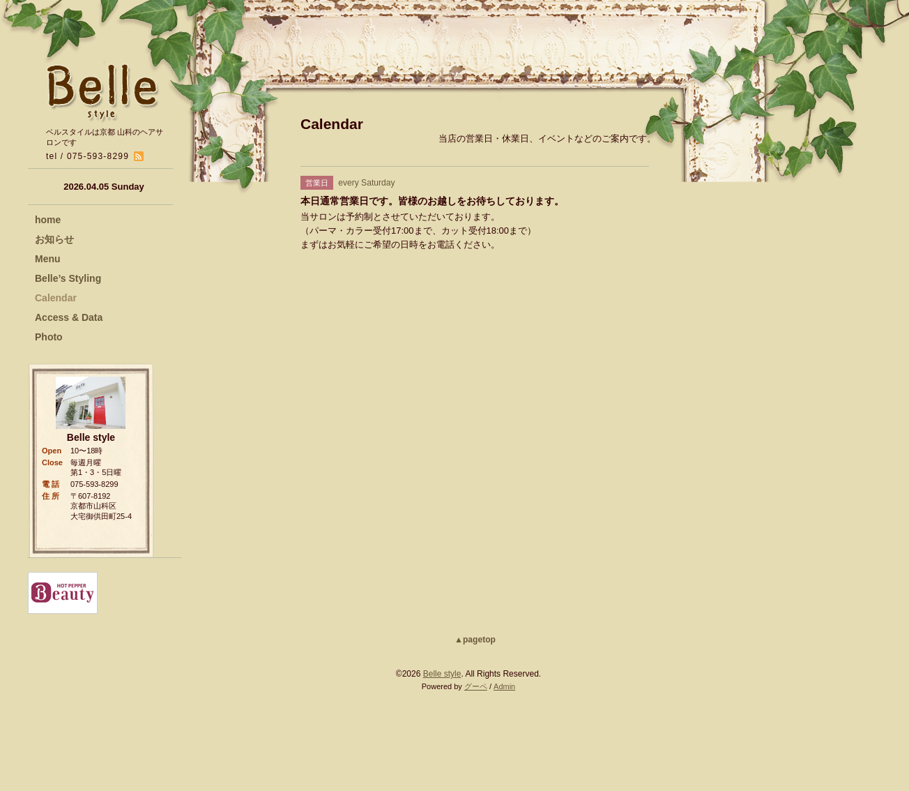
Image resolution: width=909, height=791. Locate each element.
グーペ (475, 686)
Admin (504, 686)
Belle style (442, 674)
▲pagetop (475, 640)
